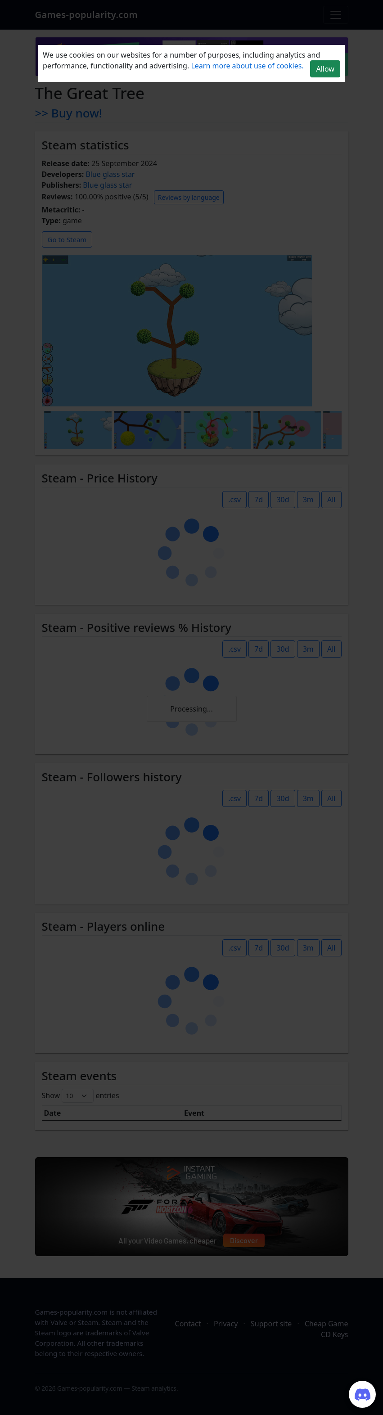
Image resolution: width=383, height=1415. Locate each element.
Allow (325, 69)
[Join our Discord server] (362, 1394)
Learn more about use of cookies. (247, 66)
